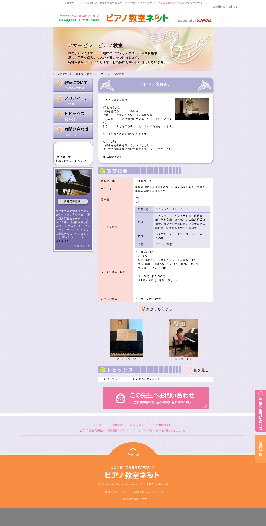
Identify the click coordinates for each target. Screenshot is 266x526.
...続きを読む (114, 156)
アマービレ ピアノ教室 (111, 74)
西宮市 (90, 74)
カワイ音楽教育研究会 (167, 2)
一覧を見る (199, 370)
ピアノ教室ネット (62, 74)
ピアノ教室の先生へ (104, 430)
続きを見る (63, 241)
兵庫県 (79, 74)
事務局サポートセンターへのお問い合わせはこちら (134, 492)
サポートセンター (162, 430)
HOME (98, 425)
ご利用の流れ (163, 425)
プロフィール (81, 246)
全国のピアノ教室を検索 (128, 425)
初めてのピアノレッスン (71, 160)
